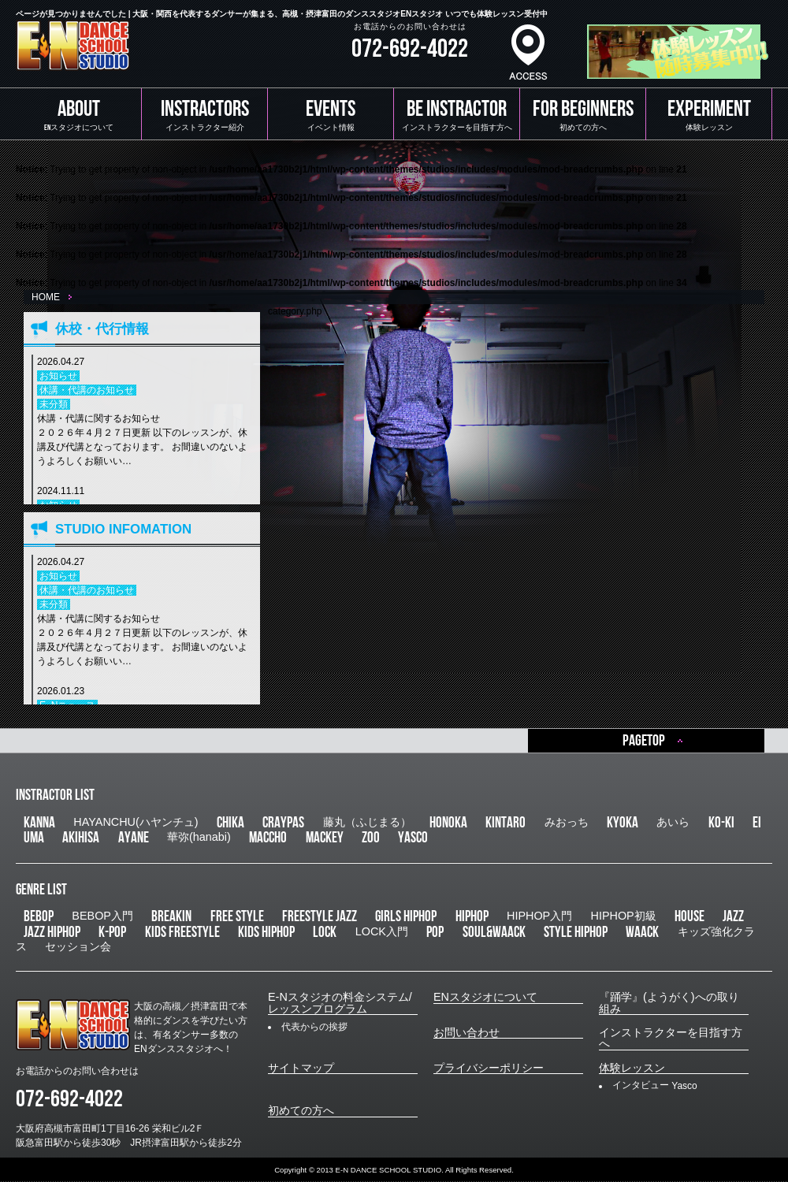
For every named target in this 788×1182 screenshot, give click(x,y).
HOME (46, 297)
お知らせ (58, 375)
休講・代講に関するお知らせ (144, 440)
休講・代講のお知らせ (86, 390)
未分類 (53, 404)
